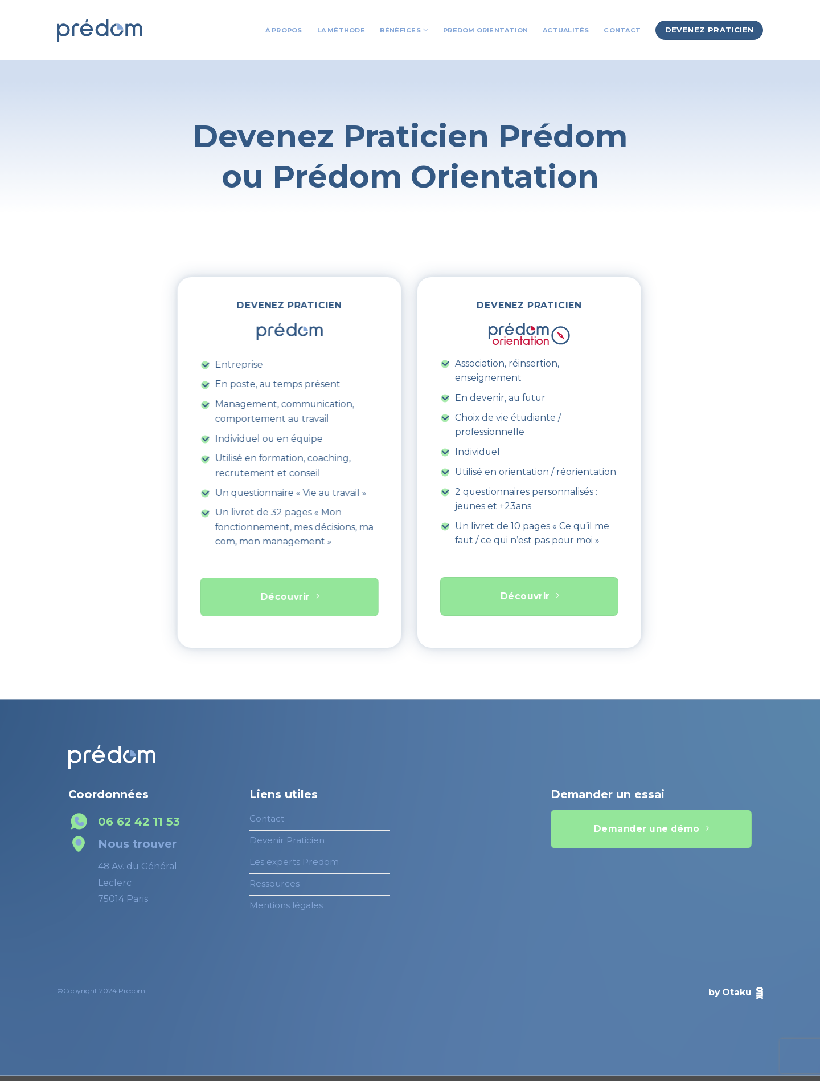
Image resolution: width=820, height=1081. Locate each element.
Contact (622, 30)
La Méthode (341, 30)
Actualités (566, 30)
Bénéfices (404, 30)
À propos (283, 30)
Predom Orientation (485, 30)
